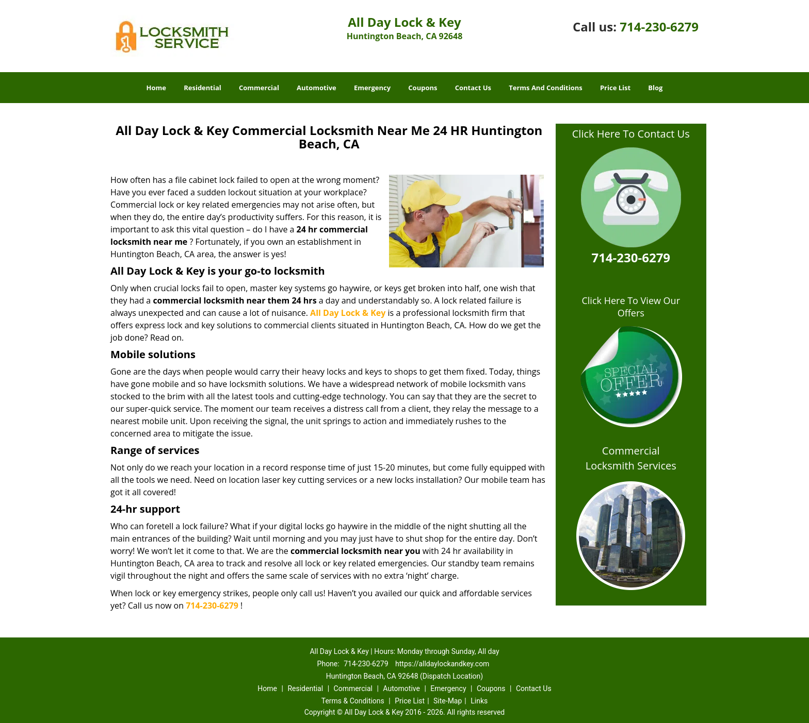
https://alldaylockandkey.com (442, 664)
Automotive (316, 87)
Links (479, 701)
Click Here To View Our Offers (630, 306)
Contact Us (473, 87)
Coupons (422, 87)
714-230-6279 (659, 26)
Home (156, 87)
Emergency (372, 87)
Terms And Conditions (546, 87)
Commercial (259, 87)
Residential (202, 87)
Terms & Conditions (352, 701)
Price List (615, 87)
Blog (655, 87)
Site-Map (447, 701)
